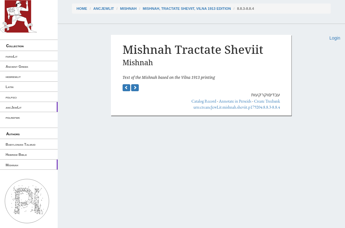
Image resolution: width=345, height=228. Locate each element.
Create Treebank (267, 101)
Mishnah (12, 165)
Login (334, 38)
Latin (10, 87)
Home (82, 8)
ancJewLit (14, 107)
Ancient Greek (17, 66)
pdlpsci (11, 97)
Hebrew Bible (16, 154)
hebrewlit (13, 77)
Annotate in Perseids (235, 101)
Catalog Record (203, 101)
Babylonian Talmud (20, 144)
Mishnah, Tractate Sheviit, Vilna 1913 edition (187, 8)
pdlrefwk (13, 117)
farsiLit (11, 56)
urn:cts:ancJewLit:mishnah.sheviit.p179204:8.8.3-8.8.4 (237, 107)
